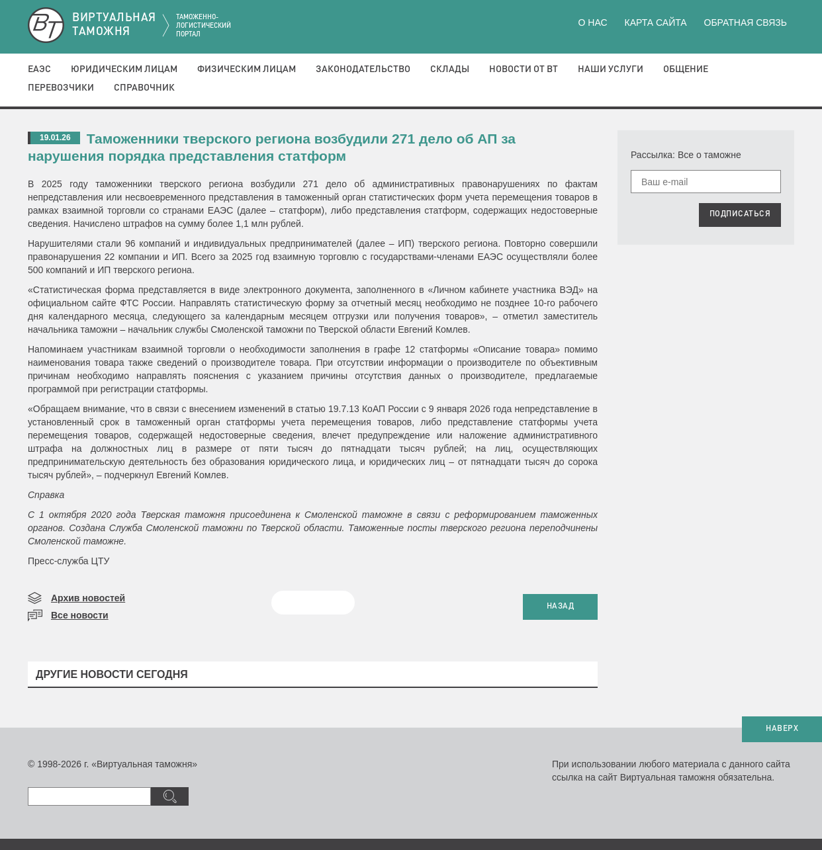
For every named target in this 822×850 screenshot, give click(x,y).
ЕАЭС (39, 69)
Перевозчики (61, 88)
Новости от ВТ (523, 69)
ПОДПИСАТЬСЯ (740, 214)
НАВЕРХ (782, 729)
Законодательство (363, 69)
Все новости (80, 615)
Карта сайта (655, 22)
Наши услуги (610, 69)
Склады (449, 69)
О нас (593, 22)
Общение (685, 69)
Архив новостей (88, 598)
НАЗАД (560, 607)
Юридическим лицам (124, 69)
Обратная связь (745, 22)
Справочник (144, 88)
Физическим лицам (246, 69)
